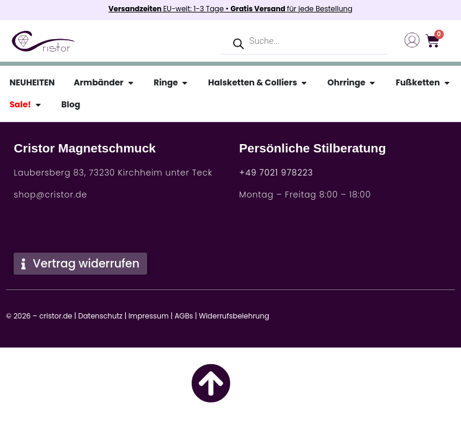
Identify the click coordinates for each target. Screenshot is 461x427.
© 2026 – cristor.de (39, 316)
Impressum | (150, 316)
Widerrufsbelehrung (234, 316)
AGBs (183, 316)
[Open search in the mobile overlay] (304, 41)
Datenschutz (100, 316)
